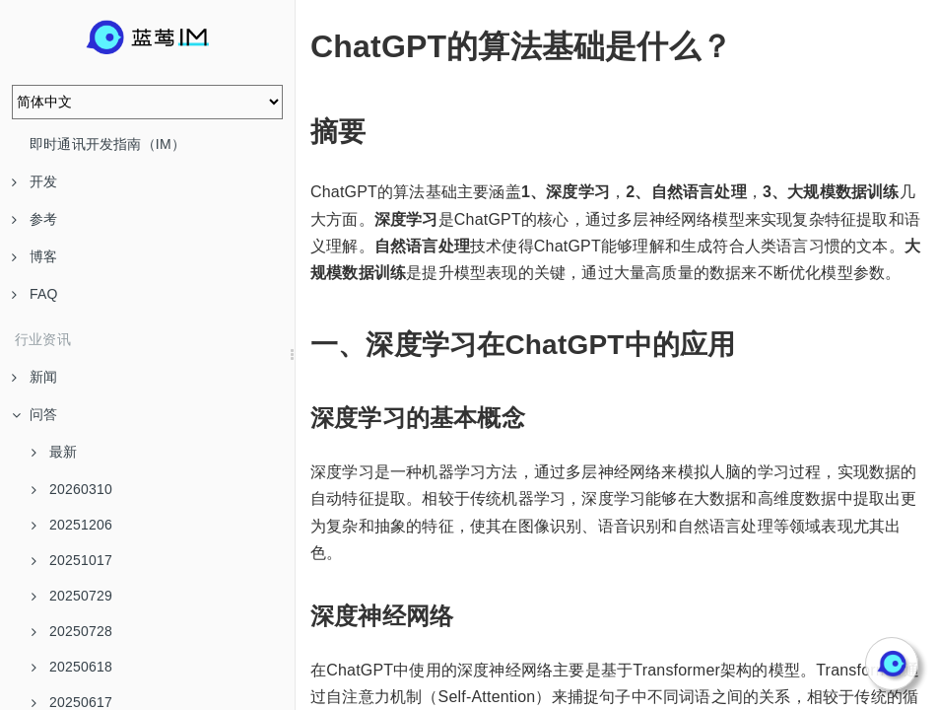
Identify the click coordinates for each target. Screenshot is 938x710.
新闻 (34, 377)
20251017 (72, 560)
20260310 (72, 489)
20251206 (72, 524)
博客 (34, 256)
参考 (34, 219)
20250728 (72, 631)
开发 (34, 181)
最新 (54, 452)
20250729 (72, 596)
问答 (34, 414)
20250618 (72, 666)
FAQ (35, 294)
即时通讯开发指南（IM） (107, 144)
